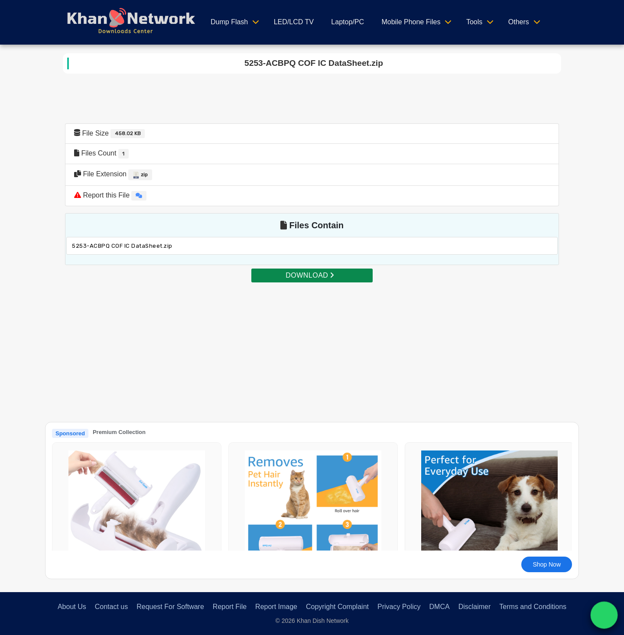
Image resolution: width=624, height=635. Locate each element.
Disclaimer (474, 606)
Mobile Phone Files (410, 22)
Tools (474, 22)
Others (518, 22)
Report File (230, 606)
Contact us (111, 606)
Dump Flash (229, 22)
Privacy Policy (399, 606)
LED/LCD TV (294, 22)
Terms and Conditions (532, 606)
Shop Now (547, 564)
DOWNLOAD (310, 275)
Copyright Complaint (337, 606)
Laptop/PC (347, 22)
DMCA (439, 606)
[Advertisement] (312, 344)
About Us (72, 606)
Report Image (276, 606)
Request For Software (170, 606)
